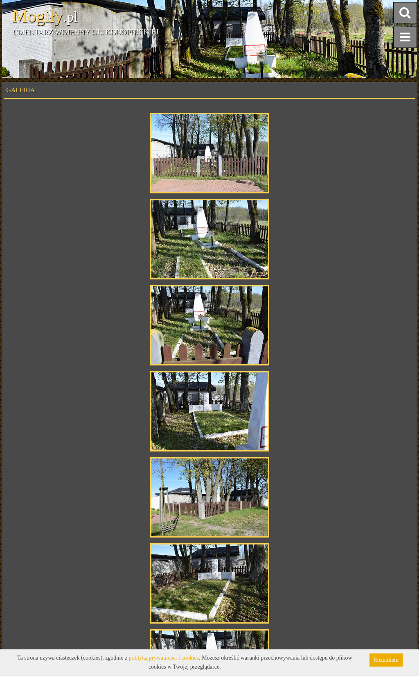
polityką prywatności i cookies (164, 658)
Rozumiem (386, 660)
